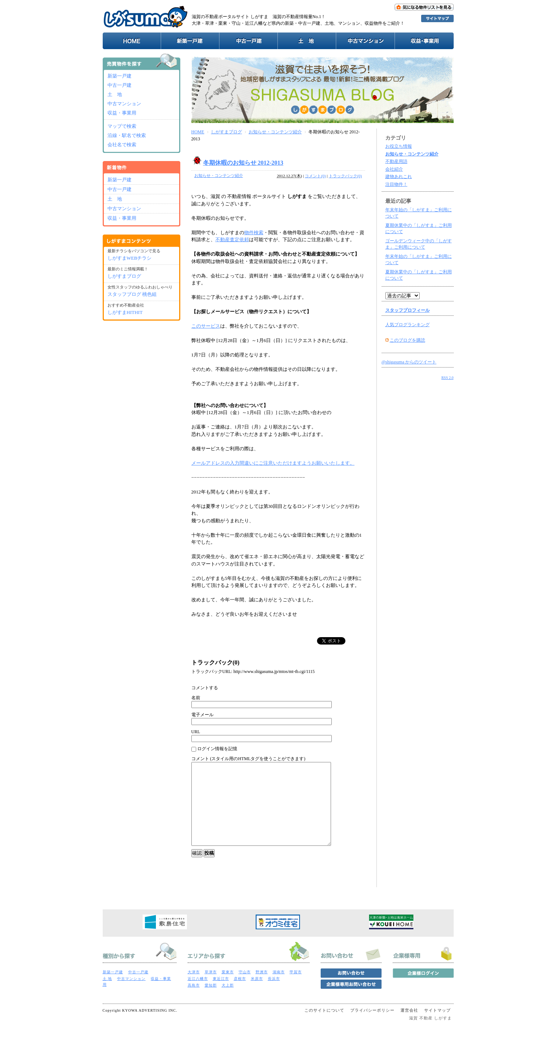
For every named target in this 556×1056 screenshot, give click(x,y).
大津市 (194, 989)
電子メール (202, 714)
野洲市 (262, 989)
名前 (195, 697)
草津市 (211, 989)
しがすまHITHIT (125, 312)
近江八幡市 (198, 995)
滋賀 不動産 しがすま (430, 1034)
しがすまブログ (226, 131)
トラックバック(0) (345, 176)
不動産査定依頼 (232, 239)
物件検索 (253, 232)
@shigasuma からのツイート (409, 362)
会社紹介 (394, 169)
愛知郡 (211, 1002)
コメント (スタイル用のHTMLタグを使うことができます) (248, 758)
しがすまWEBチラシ (130, 258)
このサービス (205, 326)
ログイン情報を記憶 (214, 749)
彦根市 (240, 995)
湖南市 (279, 989)
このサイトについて (324, 1027)
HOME (197, 131)
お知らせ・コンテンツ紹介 (275, 131)
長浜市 (274, 995)
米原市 (257, 995)
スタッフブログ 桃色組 (132, 294)
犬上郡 (228, 1002)
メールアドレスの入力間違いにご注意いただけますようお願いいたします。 (273, 463)
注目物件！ (396, 184)
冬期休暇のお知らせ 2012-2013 (243, 163)
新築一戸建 (120, 76)
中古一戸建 (120, 85)
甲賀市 (296, 989)
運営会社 (409, 1027)
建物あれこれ (398, 176)
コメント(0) (315, 176)
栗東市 (228, 989)
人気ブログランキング (407, 324)
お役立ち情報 (398, 146)
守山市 (245, 989)
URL (195, 731)
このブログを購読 (407, 340)
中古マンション (124, 103)
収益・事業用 (122, 113)
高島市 (194, 1002)
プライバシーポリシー (372, 1027)
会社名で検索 (122, 144)
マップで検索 (122, 126)
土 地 (115, 94)
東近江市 (221, 995)
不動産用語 (396, 161)
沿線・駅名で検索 (127, 135)
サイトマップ (437, 1027)
